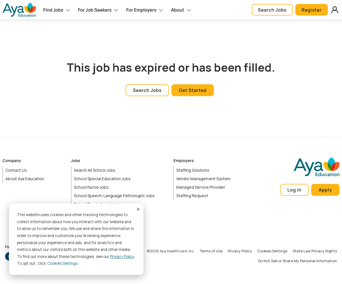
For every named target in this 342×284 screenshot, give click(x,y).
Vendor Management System (203, 178)
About (177, 10)
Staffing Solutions (192, 170)
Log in (294, 190)
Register (312, 10)
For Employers (141, 10)
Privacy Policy (122, 256)
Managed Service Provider (200, 187)
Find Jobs (53, 10)
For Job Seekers (94, 10)
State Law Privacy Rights (314, 250)
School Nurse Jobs (91, 187)
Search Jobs (272, 10)
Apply (325, 190)
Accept (138, 209)
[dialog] (76, 239)
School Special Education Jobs (102, 178)
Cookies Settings (272, 250)
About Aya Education (24, 178)
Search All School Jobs (94, 170)
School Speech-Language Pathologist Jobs (114, 195)
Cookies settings (62, 263)
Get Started (193, 90)
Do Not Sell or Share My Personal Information (297, 260)
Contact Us (16, 170)
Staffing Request (192, 195)
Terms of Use (211, 250)
